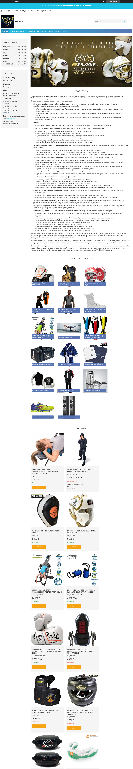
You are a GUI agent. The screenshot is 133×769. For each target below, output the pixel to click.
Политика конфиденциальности (78, 724)
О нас (57, 31)
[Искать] (124, 21)
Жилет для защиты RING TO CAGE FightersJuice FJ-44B (114, 561)
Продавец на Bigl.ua (66, 722)
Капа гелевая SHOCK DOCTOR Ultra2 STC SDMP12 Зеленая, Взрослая (112, 622)
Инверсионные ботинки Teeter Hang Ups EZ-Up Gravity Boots (114, 501)
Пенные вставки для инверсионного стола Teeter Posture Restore (45, 441)
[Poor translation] (7, 737)
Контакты (65, 31)
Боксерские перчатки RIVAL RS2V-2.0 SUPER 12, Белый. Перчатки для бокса (46, 562)
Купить (39, 457)
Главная (5, 31)
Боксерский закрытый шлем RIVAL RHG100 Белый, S (44, 501)
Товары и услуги (16, 31)
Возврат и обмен (47, 31)
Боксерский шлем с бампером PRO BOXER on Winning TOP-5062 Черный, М (45, 622)
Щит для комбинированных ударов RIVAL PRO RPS (78, 621)
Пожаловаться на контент (60, 724)
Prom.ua (75, 720)
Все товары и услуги (80, 711)
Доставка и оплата (32, 31)
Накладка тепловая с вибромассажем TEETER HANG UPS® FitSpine (79, 562)
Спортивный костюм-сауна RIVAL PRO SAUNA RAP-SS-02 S (80, 441)
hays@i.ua (11, 119)
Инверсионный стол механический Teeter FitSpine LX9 (79, 502)
